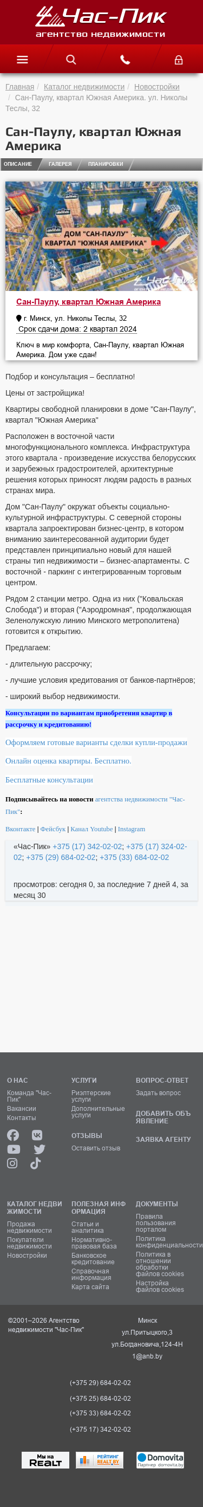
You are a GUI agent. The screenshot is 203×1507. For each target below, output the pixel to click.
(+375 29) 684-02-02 (100, 1383)
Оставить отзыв (95, 1148)
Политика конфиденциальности (164, 1242)
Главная (19, 86)
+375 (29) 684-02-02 (60, 857)
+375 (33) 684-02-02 (134, 857)
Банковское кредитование (93, 1258)
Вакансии (21, 1108)
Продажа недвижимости (29, 1227)
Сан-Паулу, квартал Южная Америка (88, 302)
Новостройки (157, 86)
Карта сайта (90, 1287)
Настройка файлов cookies (160, 1286)
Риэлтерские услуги (91, 1096)
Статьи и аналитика (87, 1227)
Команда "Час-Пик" (29, 1096)
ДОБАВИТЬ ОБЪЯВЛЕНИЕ (163, 1117)
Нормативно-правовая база (94, 1243)
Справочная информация (91, 1274)
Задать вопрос (158, 1093)
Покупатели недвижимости (29, 1243)
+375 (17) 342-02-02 (87, 846)
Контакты (21, 1118)
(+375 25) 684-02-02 (100, 1398)
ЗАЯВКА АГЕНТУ (163, 1139)
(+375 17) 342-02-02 (100, 1429)
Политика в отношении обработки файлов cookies (160, 1264)
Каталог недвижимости (84, 86)
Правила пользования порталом (156, 1223)
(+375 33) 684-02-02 (100, 1413)
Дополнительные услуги (98, 1111)
